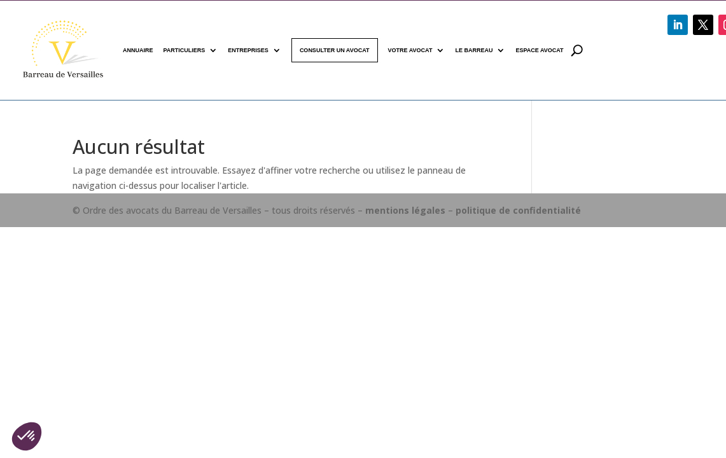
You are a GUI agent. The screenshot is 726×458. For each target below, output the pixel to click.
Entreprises (248, 50)
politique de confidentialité (518, 210)
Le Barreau (473, 50)
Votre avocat (410, 50)
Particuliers (185, 50)
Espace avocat (539, 50)
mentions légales (405, 210)
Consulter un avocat (335, 50)
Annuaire (138, 50)
